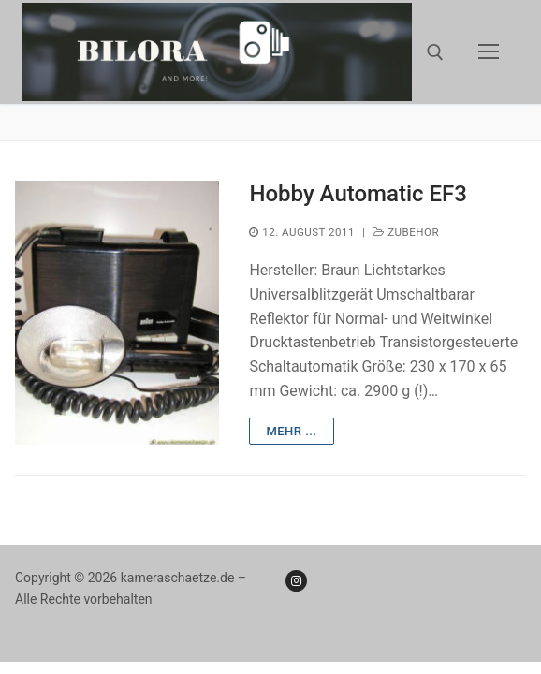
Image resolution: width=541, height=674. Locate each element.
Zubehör (406, 232)
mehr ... (291, 431)
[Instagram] (296, 581)
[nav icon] (489, 52)
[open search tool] (435, 52)
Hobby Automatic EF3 (358, 194)
